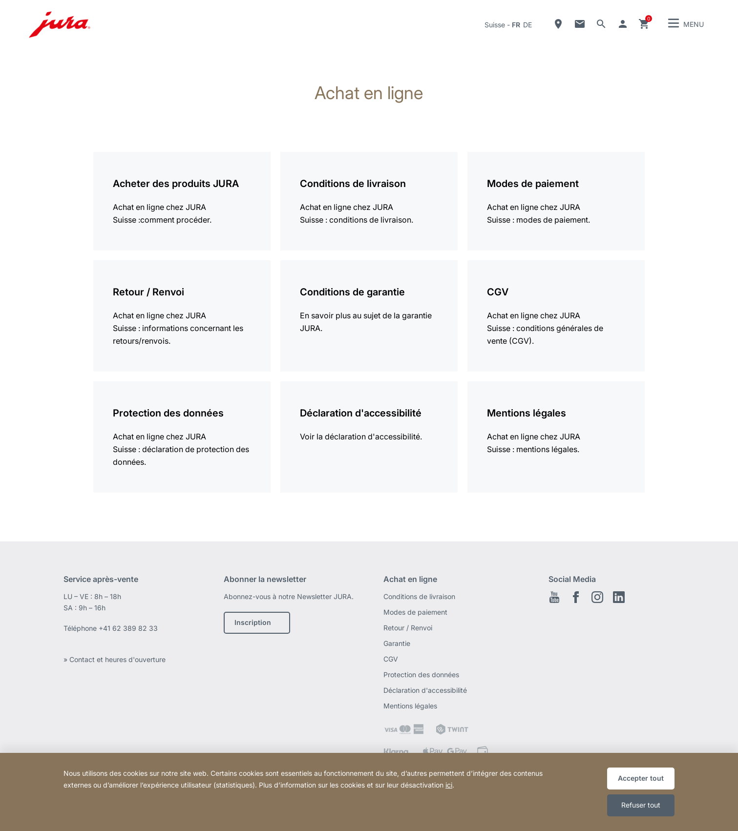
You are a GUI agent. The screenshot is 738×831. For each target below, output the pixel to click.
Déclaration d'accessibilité (425, 690)
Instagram (597, 597)
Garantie (396, 643)
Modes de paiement (415, 612)
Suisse (495, 25)
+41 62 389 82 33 (128, 628)
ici (448, 785)
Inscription (252, 622)
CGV (390, 659)
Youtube (554, 597)
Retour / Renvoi (407, 627)
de (527, 25)
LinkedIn (619, 597)
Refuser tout (640, 805)
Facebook (576, 597)
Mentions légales (410, 706)
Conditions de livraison (419, 596)
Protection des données (421, 674)
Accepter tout (641, 778)
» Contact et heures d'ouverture (114, 659)
